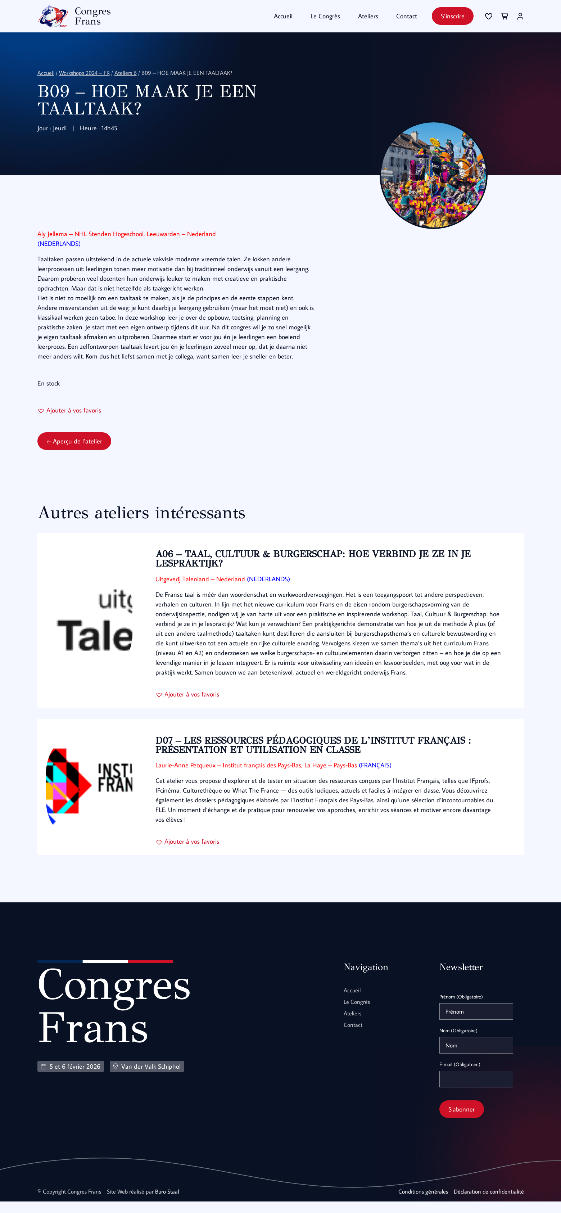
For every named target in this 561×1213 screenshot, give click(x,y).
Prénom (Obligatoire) (461, 1008)
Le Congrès (325, 16)
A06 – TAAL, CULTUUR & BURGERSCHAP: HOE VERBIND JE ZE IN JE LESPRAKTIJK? (315, 570)
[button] (69, 422)
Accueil (283, 16)
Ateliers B (125, 72)
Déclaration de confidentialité (489, 1203)
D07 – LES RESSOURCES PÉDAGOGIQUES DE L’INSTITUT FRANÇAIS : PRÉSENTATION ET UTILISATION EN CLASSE (315, 756)
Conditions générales (423, 1203)
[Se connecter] (488, 16)
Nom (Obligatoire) (458, 1042)
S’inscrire (453, 16)
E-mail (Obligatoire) (459, 1076)
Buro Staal (167, 1203)
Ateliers (368, 16)
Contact (406, 16)
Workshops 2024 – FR (84, 72)
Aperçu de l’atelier (74, 452)
